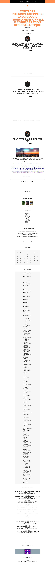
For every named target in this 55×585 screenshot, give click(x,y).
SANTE (25, 437)
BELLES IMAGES (27, 296)
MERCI (25, 383)
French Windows (34, 231)
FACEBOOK (26, 357)
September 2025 (27, 215)
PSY (25, 416)
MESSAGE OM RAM (27, 384)
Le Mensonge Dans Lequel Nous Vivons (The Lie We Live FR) (27, 46)
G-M (18, 513)
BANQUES (26, 292)
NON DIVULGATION (27, 399)
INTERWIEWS (23, 120)
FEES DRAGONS (27, 360)
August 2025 (27, 216)
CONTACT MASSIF (27, 315)
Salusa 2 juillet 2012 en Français (27, 545)
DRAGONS (26, 342)
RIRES (25, 433)
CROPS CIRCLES (27, 333)
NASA (25, 394)
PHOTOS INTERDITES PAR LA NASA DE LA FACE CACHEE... (29, 522)
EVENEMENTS (26, 353)
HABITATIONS (26, 367)
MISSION (26, 463)
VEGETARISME (27, 467)
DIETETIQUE (26, 334)
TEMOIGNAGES (27, 456)
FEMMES (25, 361)
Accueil (21, 1)
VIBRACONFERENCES (28, 120)
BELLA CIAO (24, 238)
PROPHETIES (26, 414)
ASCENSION (19, 120)
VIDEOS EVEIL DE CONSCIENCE (36, 120)
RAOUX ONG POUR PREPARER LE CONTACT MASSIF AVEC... (30, 492)
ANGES (25, 282)
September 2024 (27, 222)
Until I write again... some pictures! (22, 236)
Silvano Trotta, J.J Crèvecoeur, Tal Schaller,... (30, 517)
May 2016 (22, 30)
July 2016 (32, 30)
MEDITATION (26, 377)
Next (32, 181)
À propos (34, 1)
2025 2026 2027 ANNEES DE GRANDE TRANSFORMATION (27, 274)
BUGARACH (26, 302)
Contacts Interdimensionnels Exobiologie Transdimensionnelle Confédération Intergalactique (27, 18)
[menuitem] (21, 1)
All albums (27, 206)
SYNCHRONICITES (27, 452)
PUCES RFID (26, 417)
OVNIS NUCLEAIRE (27, 404)
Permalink (24, 73)
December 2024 (27, 221)
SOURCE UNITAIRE (27, 450)
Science (25, 438)
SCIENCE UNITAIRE (27, 442)
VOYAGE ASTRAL (27, 478)
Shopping (25, 449)
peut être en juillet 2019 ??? (27, 140)
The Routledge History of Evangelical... (24, 231)
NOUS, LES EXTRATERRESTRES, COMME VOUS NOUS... (29, 505)
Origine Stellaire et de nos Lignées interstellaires (36, 171)
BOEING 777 (26, 299)
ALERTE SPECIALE (27, 276)
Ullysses (24, 241)
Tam (17, 531)
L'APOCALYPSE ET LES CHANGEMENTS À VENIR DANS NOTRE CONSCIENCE (27, 91)
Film (24, 363)
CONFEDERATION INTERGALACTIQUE (29, 501)
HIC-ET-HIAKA (30, 238)
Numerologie (26, 401)
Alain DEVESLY (20, 526)
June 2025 (27, 218)
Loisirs (25, 373)
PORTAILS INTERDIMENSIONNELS (27, 412)
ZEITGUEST (26, 482)
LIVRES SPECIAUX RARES (27, 339)
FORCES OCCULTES (27, 364)
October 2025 (27, 214)
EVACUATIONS (26, 351)
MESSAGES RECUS (27, 386)
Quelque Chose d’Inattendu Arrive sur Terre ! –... (25, 233)
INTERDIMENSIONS (27, 370)
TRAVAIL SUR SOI (27, 461)
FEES (25, 358)
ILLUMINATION (26, 369)
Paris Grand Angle (29, 241)
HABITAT (25, 366)
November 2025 (27, 213)
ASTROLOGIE (26, 289)
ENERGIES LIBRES (27, 347)
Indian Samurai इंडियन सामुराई (33, 236)
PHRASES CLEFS (27, 409)
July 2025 (27, 217)
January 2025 (27, 220)
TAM (19, 501)
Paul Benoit (17, 491)
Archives (27, 1)
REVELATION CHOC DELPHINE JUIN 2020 (29, 513)
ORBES (25, 402)
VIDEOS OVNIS (27, 466)
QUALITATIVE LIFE (27, 420)
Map (27, 537)
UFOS (25, 464)
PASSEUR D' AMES (27, 405)
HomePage (27, 30)
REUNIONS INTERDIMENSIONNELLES (27, 428)
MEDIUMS (26, 381)
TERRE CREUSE (27, 460)
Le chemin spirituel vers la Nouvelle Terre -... (29, 509)
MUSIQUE (26, 392)
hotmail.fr (18, 517)
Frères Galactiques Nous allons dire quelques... (29, 531)
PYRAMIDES (26, 419)
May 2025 (27, 219)
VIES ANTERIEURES (28, 476)
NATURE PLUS (26, 395)
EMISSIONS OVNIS (27, 343)
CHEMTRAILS (26, 306)
